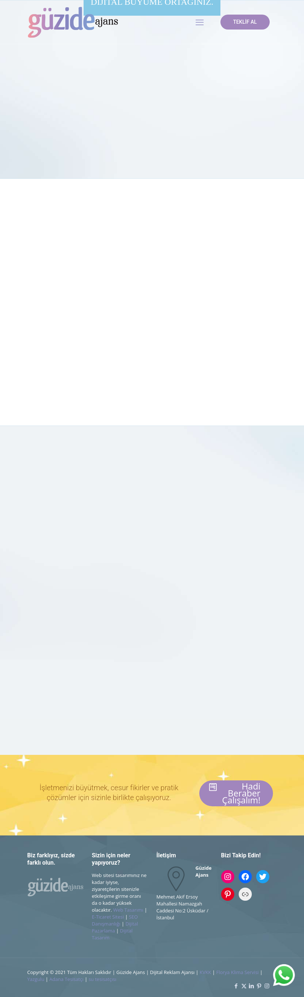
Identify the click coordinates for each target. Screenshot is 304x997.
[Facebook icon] (236, 985)
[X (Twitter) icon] (244, 985)
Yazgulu (36, 979)
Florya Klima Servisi (238, 972)
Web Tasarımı (128, 910)
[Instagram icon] (267, 985)
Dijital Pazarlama (115, 927)
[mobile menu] (199, 22)
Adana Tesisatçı (66, 979)
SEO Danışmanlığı (115, 920)
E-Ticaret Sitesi (108, 916)
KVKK (205, 972)
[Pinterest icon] (259, 985)
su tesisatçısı (102, 979)
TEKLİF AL (245, 22)
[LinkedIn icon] (251, 985)
